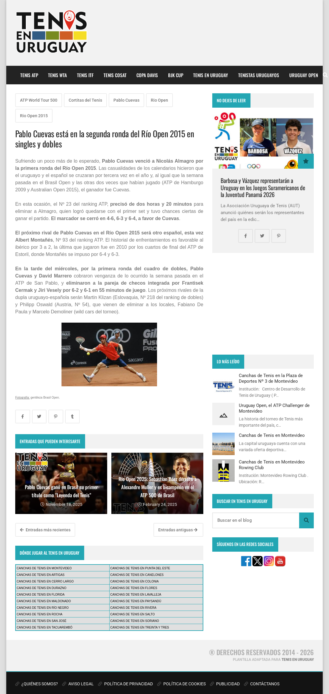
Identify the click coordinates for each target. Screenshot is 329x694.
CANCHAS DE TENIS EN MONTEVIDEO (44, 568)
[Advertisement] (263, 304)
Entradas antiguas (177, 529)
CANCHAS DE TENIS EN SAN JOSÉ (42, 621)
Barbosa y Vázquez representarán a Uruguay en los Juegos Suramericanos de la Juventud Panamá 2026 (263, 187)
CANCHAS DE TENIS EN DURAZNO (42, 588)
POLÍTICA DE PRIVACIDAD (125, 683)
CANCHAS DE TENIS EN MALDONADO (44, 601)
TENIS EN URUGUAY (210, 75)
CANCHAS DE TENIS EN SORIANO (134, 621)
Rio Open (159, 100)
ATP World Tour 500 (38, 100)
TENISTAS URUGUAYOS (258, 75)
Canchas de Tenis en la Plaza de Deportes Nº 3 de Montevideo (271, 378)
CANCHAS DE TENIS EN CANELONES (137, 574)
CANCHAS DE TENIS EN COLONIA (134, 581)
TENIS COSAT (115, 75)
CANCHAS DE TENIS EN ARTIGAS (40, 574)
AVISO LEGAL (78, 683)
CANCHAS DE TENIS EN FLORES (133, 588)
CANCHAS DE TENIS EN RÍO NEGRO (43, 607)
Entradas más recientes (45, 529)
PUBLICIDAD (225, 683)
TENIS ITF (85, 75)
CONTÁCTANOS (261, 683)
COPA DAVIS (147, 75)
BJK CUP (175, 75)
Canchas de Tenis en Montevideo (272, 435)
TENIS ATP (29, 75)
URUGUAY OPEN (303, 75)
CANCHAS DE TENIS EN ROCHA (39, 614)
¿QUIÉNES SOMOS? (36, 683)
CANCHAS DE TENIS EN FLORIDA (40, 594)
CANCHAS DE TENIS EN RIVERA (133, 607)
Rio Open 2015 (34, 115)
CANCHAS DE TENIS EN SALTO (132, 614)
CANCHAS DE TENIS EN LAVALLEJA (135, 594)
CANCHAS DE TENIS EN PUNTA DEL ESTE (140, 568)
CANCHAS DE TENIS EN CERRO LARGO (45, 581)
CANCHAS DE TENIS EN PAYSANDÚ (135, 601)
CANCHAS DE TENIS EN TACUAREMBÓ (45, 627)
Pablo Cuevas (126, 100)
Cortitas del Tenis (85, 100)
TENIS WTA (57, 75)
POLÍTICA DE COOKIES (181, 683)
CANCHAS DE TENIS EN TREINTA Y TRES (139, 627)
